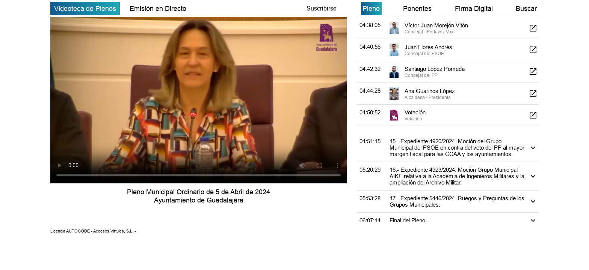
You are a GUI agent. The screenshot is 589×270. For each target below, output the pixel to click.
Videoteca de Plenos (85, 8)
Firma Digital (474, 8)
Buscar (526, 8)
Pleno (371, 8)
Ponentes (417, 8)
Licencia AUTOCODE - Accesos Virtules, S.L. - (93, 231)
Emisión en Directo (158, 8)
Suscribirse (322, 8)
